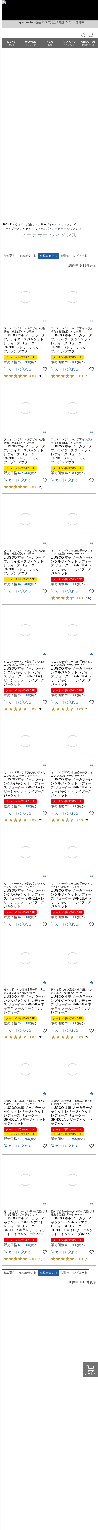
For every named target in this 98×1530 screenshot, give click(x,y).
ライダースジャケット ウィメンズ (27, 228)
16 (88, 598)
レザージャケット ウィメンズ (56, 224)
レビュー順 (80, 256)
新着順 (65, 256)
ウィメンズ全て (25, 224)
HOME (7, 224)
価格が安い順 (27, 256)
